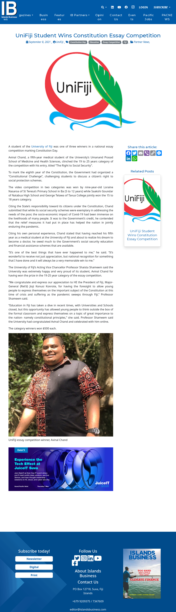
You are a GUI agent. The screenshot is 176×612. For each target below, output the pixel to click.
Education (94, 42)
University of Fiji (41, 146)
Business (43, 17)
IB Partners (78, 15)
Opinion (99, 17)
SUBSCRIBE (161, 7)
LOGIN (143, 7)
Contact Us (116, 17)
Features (59, 17)
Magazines (22, 15)
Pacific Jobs (148, 17)
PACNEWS (167, 17)
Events (132, 17)
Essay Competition (111, 42)
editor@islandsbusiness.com (88, 609)
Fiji (125, 42)
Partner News (141, 42)
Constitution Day (78, 42)
